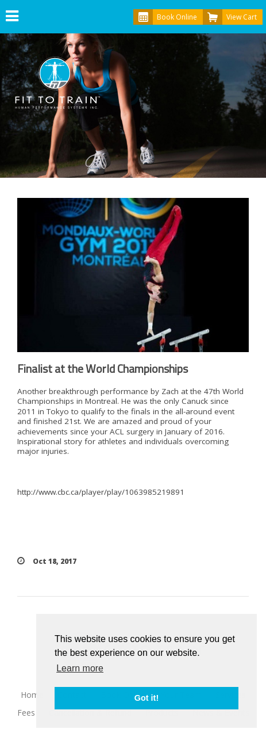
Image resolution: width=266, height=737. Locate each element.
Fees (26, 712)
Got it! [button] (146, 697)
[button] (12, 16)
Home (32, 694)
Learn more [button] (79, 668)
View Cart (230, 17)
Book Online (165, 17)
